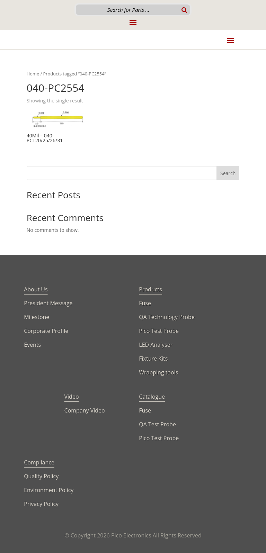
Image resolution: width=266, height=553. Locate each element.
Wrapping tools (158, 372)
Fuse (145, 303)
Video (71, 396)
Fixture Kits (153, 358)
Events (32, 344)
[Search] (184, 9)
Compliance (39, 462)
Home (33, 74)
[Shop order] (209, 101)
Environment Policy (48, 490)
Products (150, 289)
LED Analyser (155, 344)
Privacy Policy (41, 504)
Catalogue (152, 396)
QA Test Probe (157, 424)
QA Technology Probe (167, 317)
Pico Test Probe (159, 331)
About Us (36, 289)
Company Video (84, 410)
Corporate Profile (46, 331)
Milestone (36, 317)
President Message (48, 303)
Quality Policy (41, 476)
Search (228, 173)
